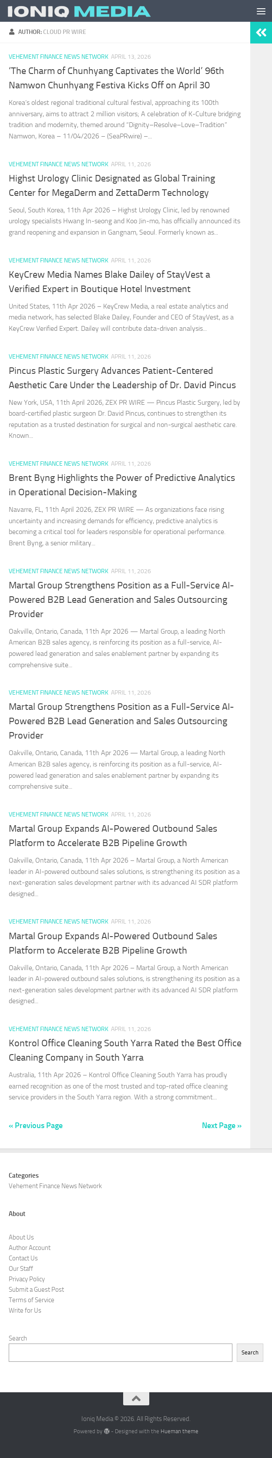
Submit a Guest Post (36, 1289)
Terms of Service (31, 1300)
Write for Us (25, 1310)
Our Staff (21, 1269)
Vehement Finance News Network (58, 56)
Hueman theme (179, 1431)
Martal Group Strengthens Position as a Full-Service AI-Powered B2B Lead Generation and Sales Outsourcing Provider (121, 600)
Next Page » (222, 1125)
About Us (21, 1237)
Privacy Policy (27, 1279)
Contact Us (23, 1258)
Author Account (29, 1248)
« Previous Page (36, 1125)
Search (18, 1338)
